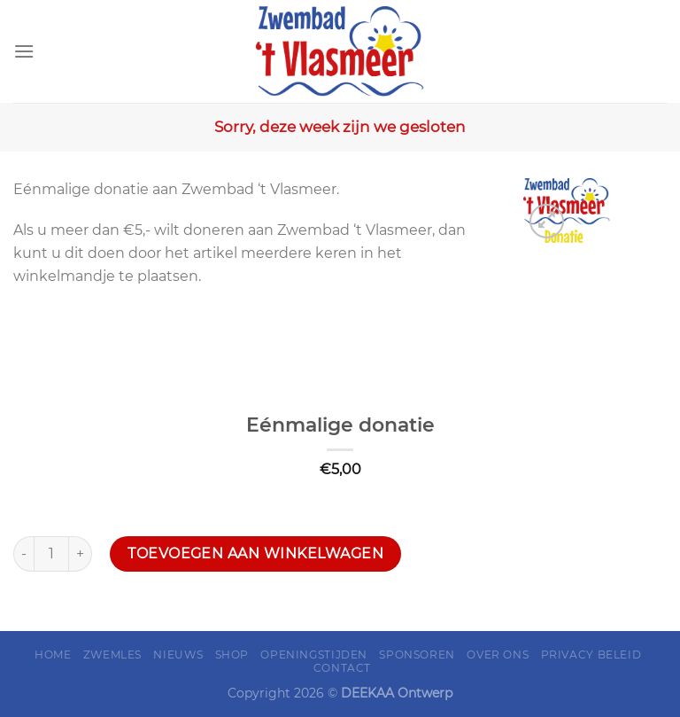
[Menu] (24, 51)
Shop (232, 654)
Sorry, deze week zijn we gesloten (340, 127)
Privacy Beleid (591, 654)
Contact (342, 667)
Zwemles (112, 654)
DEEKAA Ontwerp (396, 693)
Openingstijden (313, 654)
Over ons (498, 654)
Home (53, 654)
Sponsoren (417, 654)
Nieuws (178, 654)
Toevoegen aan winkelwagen (255, 553)
